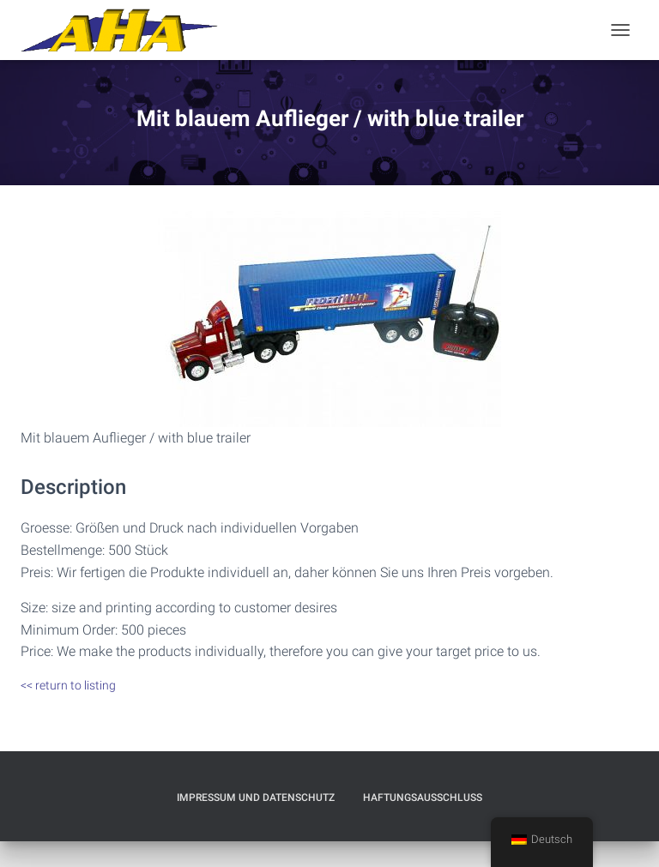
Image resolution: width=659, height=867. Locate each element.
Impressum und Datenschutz (256, 798)
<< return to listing (68, 685)
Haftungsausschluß (422, 798)
